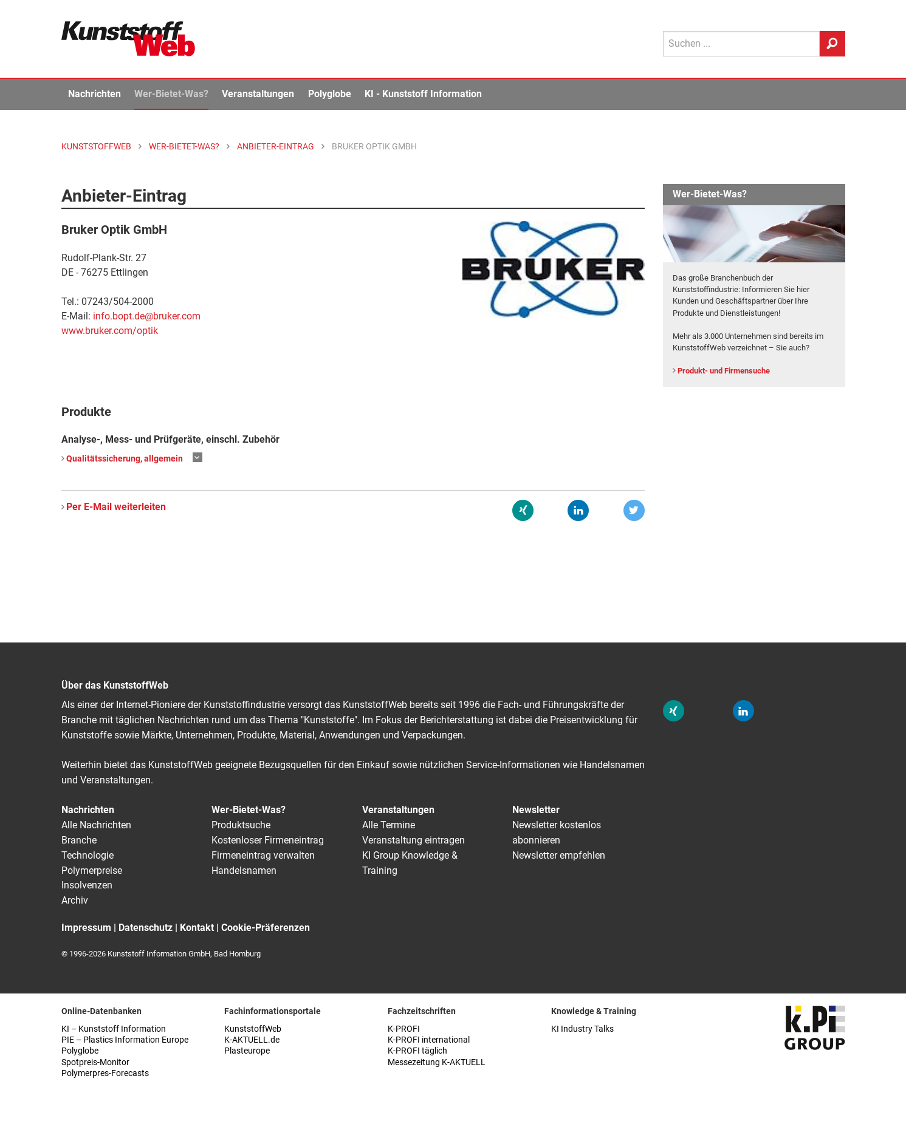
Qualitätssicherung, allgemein (124, 459)
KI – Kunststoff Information (113, 1029)
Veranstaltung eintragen (413, 840)
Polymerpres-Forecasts (105, 1073)
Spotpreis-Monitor (95, 1062)
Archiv (74, 900)
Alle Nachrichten (96, 825)
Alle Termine (388, 825)
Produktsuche (240, 825)
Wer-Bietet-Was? (171, 94)
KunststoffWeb (252, 1029)
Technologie (87, 855)
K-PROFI (404, 1029)
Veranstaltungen (258, 94)
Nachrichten (94, 94)
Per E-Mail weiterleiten (116, 507)
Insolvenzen (86, 885)
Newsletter (536, 810)
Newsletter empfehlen (558, 855)
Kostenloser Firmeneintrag (267, 840)
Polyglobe (329, 94)
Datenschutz (145, 927)
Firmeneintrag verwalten (263, 855)
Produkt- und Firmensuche (724, 370)
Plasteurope (247, 1051)
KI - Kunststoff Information (423, 94)
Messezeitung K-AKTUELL (437, 1062)
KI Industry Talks (582, 1029)
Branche (79, 840)
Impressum (86, 927)
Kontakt (197, 927)
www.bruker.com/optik (109, 330)
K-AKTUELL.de (252, 1040)
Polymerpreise (91, 870)
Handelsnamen (243, 870)
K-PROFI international (429, 1040)
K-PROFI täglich (417, 1051)
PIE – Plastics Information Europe (124, 1040)
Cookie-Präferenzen (265, 927)
